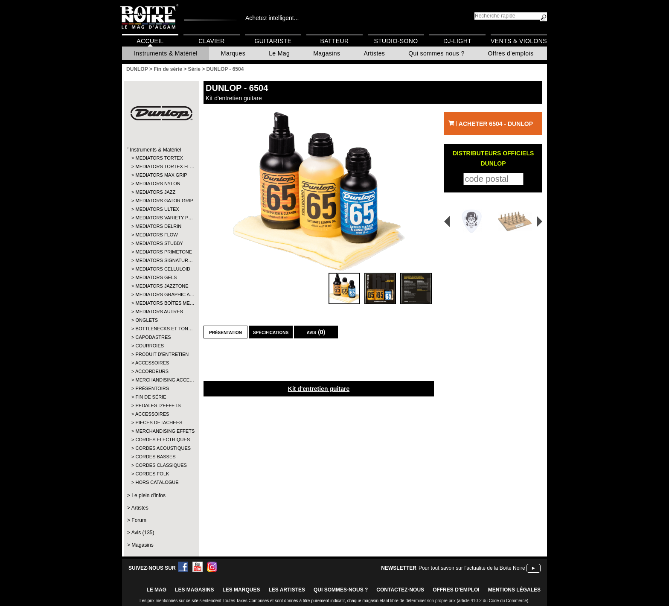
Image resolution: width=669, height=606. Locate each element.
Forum (138, 520)
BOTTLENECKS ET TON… (161, 328)
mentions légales (514, 590)
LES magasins (194, 590)
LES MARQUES (241, 590)
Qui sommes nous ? (436, 53)
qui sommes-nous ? (341, 590)
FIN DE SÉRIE (150, 396)
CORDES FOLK (152, 473)
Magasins (326, 53)
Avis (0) (316, 332)
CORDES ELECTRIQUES (161, 439)
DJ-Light (457, 41)
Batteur (334, 41)
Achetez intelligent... (272, 18)
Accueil (150, 41)
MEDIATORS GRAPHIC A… (161, 294)
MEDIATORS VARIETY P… (161, 217)
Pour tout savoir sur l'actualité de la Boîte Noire (472, 568)
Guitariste (273, 41)
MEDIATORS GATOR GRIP (161, 200)
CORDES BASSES (155, 456)
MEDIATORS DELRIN (158, 226)
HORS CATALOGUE (156, 482)
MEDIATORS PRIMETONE (161, 251)
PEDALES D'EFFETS (157, 405)
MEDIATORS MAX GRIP (161, 175)
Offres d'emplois (511, 53)
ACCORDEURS (152, 371)
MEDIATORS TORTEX (159, 157)
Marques (233, 53)
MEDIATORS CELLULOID (161, 268)
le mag (156, 590)
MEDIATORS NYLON (157, 183)
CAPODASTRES (153, 337)
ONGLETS (146, 320)
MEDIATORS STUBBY (159, 243)
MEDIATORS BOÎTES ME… (161, 303)
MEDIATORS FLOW (156, 234)
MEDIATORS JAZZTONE (161, 285)
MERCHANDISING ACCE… (161, 379)
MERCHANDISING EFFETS (161, 431)
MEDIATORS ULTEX (157, 209)
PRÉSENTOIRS (152, 388)
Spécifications (270, 332)
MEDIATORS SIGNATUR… (161, 260)
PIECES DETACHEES (158, 422)
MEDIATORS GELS (156, 277)
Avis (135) (142, 533)
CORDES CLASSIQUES (160, 465)
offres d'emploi (456, 590)
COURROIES (149, 345)
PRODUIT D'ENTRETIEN (161, 354)
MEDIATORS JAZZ (155, 192)
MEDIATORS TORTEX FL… (161, 166)
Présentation (225, 332)
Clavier (211, 41)
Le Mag (279, 53)
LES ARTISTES (286, 590)
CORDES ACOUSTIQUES (161, 448)
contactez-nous (400, 590)
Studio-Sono (396, 41)
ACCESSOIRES (152, 362)
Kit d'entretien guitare (318, 388)
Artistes (374, 53)
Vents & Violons (519, 41)
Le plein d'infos (148, 495)
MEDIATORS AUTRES (159, 311)
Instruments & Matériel (166, 53)
